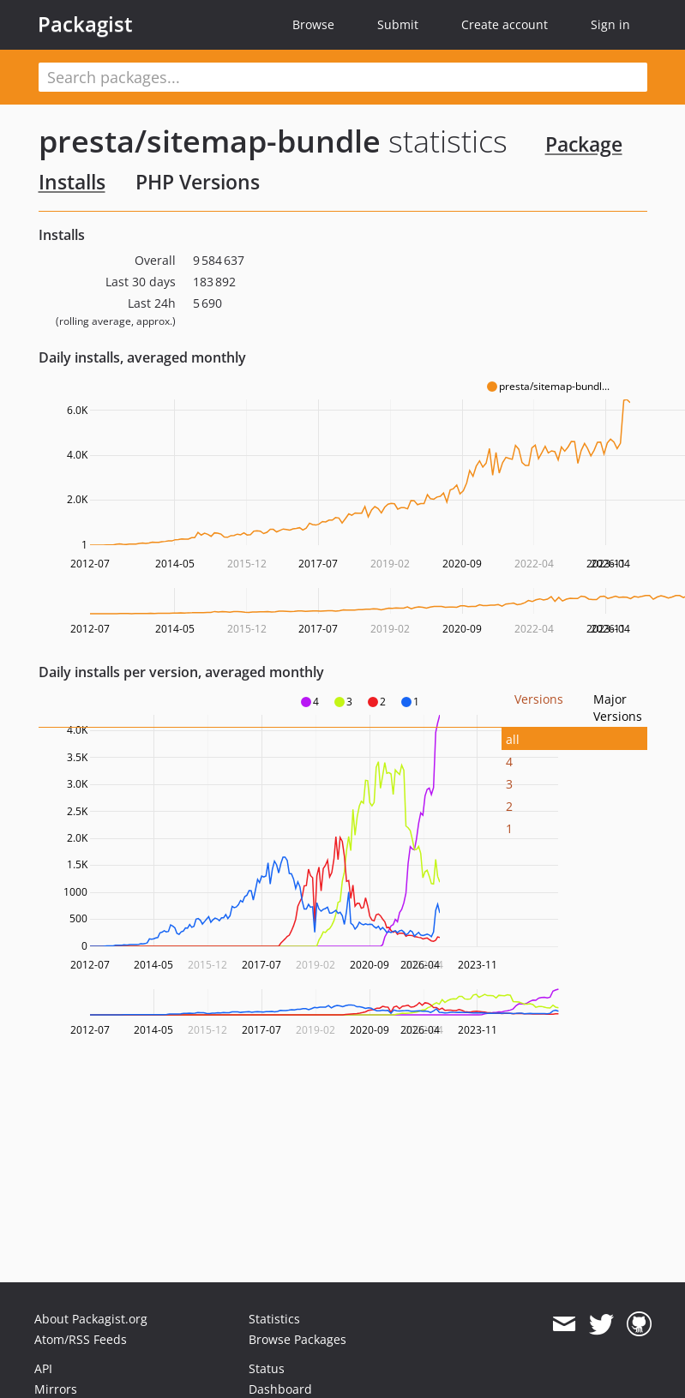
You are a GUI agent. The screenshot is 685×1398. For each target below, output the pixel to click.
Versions (538, 699)
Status (267, 1368)
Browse (313, 24)
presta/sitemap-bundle (210, 141)
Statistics (274, 1319)
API (43, 1368)
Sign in (610, 24)
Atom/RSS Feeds (80, 1339)
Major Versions (617, 707)
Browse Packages (297, 1339)
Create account (504, 24)
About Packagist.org (90, 1319)
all (513, 739)
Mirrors (55, 1389)
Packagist (85, 24)
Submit (397, 24)
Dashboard (280, 1389)
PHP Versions (197, 181)
